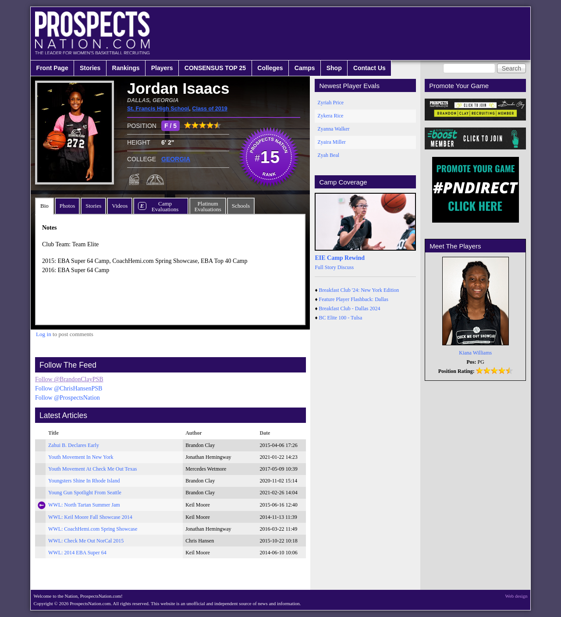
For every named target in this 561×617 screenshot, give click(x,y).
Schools (241, 205)
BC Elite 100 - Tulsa (340, 318)
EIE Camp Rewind (340, 258)
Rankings (126, 67)
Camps (305, 67)
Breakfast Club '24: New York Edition (359, 290)
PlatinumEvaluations (207, 206)
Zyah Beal (328, 155)
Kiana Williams (475, 353)
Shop (334, 67)
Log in (43, 334)
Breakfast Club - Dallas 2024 (349, 308)
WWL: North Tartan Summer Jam (84, 505)
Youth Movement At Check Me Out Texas (92, 469)
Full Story (325, 267)
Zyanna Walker (333, 129)
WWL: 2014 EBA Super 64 (77, 553)
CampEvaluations (165, 206)
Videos (120, 205)
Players (162, 67)
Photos (67, 205)
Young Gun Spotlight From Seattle (84, 492)
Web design (516, 596)
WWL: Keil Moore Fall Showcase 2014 (90, 517)
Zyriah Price (330, 102)
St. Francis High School (158, 109)
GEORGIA (175, 159)
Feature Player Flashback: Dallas (353, 299)
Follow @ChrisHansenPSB (68, 388)
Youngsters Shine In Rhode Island (84, 481)
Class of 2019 (209, 109)
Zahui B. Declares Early (73, 445)
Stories (90, 67)
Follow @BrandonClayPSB (69, 379)
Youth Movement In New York (80, 457)
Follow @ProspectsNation (67, 397)
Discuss (345, 267)
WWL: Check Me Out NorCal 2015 (86, 541)
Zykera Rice (330, 116)
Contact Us (369, 67)
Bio (44, 205)
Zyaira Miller (331, 142)
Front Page (52, 67)
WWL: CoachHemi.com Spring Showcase (92, 529)
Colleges (270, 67)
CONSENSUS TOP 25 (215, 67)
